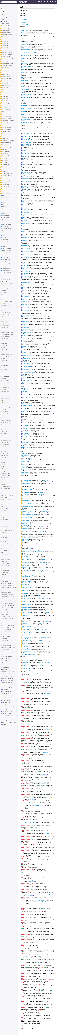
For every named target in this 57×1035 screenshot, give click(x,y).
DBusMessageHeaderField (7, 59)
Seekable (4, 261)
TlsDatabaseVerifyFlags (7, 180)
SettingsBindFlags (5, 149)
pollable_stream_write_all (7, 695)
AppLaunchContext (6, 279)
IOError (23, 660)
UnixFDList (4, 548)
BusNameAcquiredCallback (8, 594)
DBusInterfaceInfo (6, 316)
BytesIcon (4, 290)
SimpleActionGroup (6, 479)
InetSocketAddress (6, 413)
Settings (3, 466)
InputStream (4, 416)
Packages (4, 5)
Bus (3, 14)
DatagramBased (5, 217)
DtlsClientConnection (6, 224)
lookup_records (45, 598)
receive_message (39, 613)
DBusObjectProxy (6, 336)
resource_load (5, 704)
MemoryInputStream (6, 420)
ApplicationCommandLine (7, 283)
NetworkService (5, 444)
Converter (4, 208)
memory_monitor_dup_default (8, 687)
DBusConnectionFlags (6, 50)
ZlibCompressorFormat (7, 193)
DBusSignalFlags (5, 74)
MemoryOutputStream (7, 422)
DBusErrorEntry (5, 563)
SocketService (5, 506)
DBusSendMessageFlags (7, 70)
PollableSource (5, 453)
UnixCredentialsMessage (7, 546)
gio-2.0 (3, 8)
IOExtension (4, 389)
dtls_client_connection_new (7, 676)
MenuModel (4, 433)
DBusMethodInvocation (7, 327)
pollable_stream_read (6, 691)
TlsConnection (5, 535)
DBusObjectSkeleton (6, 338)
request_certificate (42, 629)
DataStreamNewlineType (7, 81)
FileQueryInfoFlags (6, 109)
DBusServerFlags (5, 72)
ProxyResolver (5, 257)
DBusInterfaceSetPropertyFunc (8, 609)
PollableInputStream (6, 248)
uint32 (51, 990)
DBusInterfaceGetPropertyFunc (8, 605)
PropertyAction (5, 455)
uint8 (22, 951)
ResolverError (25, 662)
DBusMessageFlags (6, 56)
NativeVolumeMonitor (6, 440)
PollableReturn (5, 138)
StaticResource (5, 581)
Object (46, 698)
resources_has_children (7, 711)
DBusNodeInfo (5, 330)
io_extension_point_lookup (7, 682)
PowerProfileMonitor (6, 252)
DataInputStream (5, 349)
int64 (47, 810)
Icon (3, 233)
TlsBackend (4, 266)
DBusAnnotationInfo (6, 308)
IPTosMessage (5, 405)
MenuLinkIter (4, 431)
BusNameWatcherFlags (7, 34)
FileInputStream (5, 376)
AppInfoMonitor (5, 277)
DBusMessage (5, 323)
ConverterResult (5, 41)
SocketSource (5, 508)
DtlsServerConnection (6, 228)
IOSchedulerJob (5, 398)
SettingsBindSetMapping (7, 645)
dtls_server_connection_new (8, 678)
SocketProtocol (5, 160)
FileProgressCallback (6, 629)
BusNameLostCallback (7, 598)
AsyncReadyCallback (6, 590)
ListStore (4, 418)
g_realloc (4, 724)
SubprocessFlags (5, 164)
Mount (3, 244)
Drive (3, 222)
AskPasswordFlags (6, 30)
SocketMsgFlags (5, 158)
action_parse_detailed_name (8, 671)
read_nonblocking (27, 956)
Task (3, 517)
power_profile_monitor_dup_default (9, 698)
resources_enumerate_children (8, 707)
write (38, 962)
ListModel (4, 237)
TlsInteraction (5, 539)
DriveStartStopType (6, 85)
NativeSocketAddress (6, 438)
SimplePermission (6, 486)
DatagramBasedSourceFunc (8, 625)
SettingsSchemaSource (7, 475)
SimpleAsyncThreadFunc (7, 656)
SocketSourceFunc (6, 658)
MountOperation (5, 435)
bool (30, 679)
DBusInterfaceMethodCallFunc (8, 607)
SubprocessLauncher (6, 515)
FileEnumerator (5, 367)
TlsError (24, 673)
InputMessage (5, 572)
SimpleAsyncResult (6, 482)
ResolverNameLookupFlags (8, 140)
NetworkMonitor (5, 246)
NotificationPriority (6, 131)
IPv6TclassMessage (6, 407)
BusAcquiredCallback (6, 592)
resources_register (6, 718)
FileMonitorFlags (5, 107)
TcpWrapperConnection (7, 521)
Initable (3, 235)
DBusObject (4, 213)
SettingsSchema (5, 471)
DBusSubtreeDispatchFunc (7, 618)
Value (48, 839)
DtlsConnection (5, 226)
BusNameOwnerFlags (6, 32)
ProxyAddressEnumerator (7, 460)
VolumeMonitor (5, 554)
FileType (4, 111)
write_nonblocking (27, 964)
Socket (3, 490)
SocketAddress (5, 493)
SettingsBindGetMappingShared (8, 643)
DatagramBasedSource (7, 354)
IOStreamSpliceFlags (6, 118)
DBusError (24, 659)
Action (3, 195)
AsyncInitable (5, 204)
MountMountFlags (6, 122)
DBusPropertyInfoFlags (7, 65)
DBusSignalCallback (6, 616)
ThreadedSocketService (7, 530)
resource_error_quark (6, 702)
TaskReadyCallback (6, 660)
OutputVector (5, 579)
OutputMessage (5, 576)
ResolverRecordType (6, 142)
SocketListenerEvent (6, 155)
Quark (27, 976)
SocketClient (4, 497)
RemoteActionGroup (6, 259)
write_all (48, 970)
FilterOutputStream (6, 387)
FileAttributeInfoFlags (6, 92)
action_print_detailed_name (8, 673)
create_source (32, 799)
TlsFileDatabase (5, 270)
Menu (3, 424)
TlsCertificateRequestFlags (7, 173)
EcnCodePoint (5, 87)
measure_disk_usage (46, 559)
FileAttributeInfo (5, 570)
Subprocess (4, 513)
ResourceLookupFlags (6, 147)
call (35, 498)
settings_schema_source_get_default (9, 722)
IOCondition (32, 796)
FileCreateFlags (5, 100)
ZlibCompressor (5, 557)
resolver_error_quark (6, 700)
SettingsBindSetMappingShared (8, 647)
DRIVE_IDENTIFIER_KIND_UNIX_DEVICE (9, 587)
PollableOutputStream (6, 250)
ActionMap (4, 200)
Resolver (4, 462)
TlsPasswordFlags (6, 184)
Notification (4, 446)
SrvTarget (4, 510)
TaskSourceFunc (5, 662)
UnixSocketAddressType (7, 191)
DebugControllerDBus (6, 356)
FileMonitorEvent (5, 105)
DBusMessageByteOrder (7, 54)
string (30, 691)
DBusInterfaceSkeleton (7, 319)
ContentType (4, 17)
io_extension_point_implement (8, 680)
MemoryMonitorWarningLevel (8, 120)
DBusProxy (4, 343)
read (39, 954)
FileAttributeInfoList (6, 363)
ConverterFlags (5, 39)
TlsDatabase (4, 537)
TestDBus (4, 524)
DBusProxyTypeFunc (6, 614)
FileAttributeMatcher (6, 365)
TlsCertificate (5, 532)
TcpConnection (5, 519)
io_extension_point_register (8, 684)
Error (39, 595)
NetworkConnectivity (6, 129)
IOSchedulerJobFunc (6, 634)
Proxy (3, 255)
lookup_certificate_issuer (26, 638)
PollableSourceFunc (6, 636)
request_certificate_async (26, 631)
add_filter (38, 758)
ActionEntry (4, 561)
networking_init (5, 689)
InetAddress (4, 409)
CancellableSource (6, 294)
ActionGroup (4, 197)
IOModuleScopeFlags (6, 116)
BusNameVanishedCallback (8, 601)
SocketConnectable (6, 264)
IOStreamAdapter (6, 402)
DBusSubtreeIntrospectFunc (8, 623)
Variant (33, 732)
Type (32, 760)
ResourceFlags (5, 144)
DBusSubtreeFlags (6, 76)
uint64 (28, 802)
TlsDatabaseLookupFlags (7, 178)
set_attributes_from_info (39, 551)
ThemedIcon (4, 526)
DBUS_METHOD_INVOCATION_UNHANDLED (11, 585)
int (21, 930)
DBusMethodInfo (5, 325)
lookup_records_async (25, 599)
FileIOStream (4, 369)
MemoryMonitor (5, 241)
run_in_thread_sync (29, 895)
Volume (3, 275)
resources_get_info (6, 709)
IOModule (4, 394)
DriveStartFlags (5, 83)
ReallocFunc (4, 638)
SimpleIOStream (5, 484)
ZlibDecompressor (6, 559)
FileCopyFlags (5, 98)
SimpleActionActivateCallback (8, 651)
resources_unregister (6, 720)
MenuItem (4, 429)
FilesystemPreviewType (7, 114)
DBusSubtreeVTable (6, 568)
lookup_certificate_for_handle (44, 637)
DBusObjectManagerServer (8, 334)
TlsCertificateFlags (6, 171)
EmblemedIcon (5, 360)
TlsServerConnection (6, 272)
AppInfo (3, 202)
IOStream (4, 400)
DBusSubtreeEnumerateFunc (8, 621)
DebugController (5, 219)
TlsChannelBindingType (7, 175)
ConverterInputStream (6, 299)
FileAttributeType (5, 96)
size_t (49, 836)
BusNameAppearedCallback (8, 596)
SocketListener (5, 504)
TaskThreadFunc (5, 665)
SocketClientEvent (5, 151)
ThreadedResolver (6, 528)
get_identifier (47, 693)
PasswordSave (5, 136)
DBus (3, 19)
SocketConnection (6, 499)
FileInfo (3, 374)
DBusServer (4, 345)
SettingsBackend (5, 468)
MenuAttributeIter (6, 427)
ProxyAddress (5, 457)
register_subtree (24, 461)
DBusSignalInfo (5, 347)
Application (4, 281)
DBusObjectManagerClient (7, 332)
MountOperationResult (7, 125)
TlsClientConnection (6, 268)
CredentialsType (5, 43)
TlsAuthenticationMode (7, 169)
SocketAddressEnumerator (7, 495)
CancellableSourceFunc (7, 603)
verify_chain (39, 640)
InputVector (4, 574)
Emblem (3, 358)
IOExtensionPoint (5, 391)
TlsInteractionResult (6, 182)
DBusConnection (5, 314)
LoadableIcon (5, 239)
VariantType (23, 849)
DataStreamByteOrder (7, 78)
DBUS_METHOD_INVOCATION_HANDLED (10, 583)
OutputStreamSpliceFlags (7, 133)
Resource (4, 464)
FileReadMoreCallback (6, 632)
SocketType (4, 162)
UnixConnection (5, 543)
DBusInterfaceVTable (6, 565)
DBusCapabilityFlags (6, 47)
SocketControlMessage (7, 502)
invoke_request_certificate (40, 631)
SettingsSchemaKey (6, 473)
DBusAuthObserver (6, 312)
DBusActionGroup (6, 305)
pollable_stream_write (6, 693)
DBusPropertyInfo (6, 341)
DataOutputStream (6, 352)
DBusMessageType (6, 61)
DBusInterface (5, 211)
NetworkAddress (5, 442)
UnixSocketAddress (6, 550)
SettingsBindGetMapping (7, 640)
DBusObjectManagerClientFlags (8, 63)
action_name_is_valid (6, 669)
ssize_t (28, 950)
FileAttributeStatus (6, 94)
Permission (4, 451)
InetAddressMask (5, 411)
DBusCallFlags (5, 45)
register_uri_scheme (40, 900)
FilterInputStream (5, 385)
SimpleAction (5, 477)
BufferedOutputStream (7, 288)
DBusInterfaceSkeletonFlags (8, 52)
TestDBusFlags (5, 166)
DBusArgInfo (4, 310)
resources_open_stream (7, 715)
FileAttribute (4, 21)
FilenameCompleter (6, 383)
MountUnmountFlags (6, 127)
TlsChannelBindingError (27, 668)
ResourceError (25, 665)
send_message (49, 613)
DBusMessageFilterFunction (8, 612)
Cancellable (4, 292)
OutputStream (5, 449)
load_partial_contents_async (29, 822)
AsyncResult (4, 206)
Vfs (2, 552)
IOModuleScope (5, 396)
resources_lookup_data (7, 713)
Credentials (4, 303)
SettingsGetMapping (6, 649)
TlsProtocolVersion (6, 186)
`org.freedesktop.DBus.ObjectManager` (29, 52)
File (2, 230)
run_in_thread (51, 894)
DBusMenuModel (5, 321)
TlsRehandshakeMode (6, 189)
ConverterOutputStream (7, 301)
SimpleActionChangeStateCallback (9, 654)
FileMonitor (4, 378)
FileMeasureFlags (5, 103)
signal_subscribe (24, 530)
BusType (4, 36)
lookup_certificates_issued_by (41, 638)
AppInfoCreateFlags (6, 25)
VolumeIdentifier (5, 23)
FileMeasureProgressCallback (8, 627)
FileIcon (3, 371)
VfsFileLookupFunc (6, 667)
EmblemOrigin (5, 89)
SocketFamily (4, 153)
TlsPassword (4, 541)
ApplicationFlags (5, 28)
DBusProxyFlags (5, 67)
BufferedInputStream (6, 285)
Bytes (27, 1001)
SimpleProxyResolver (6, 488)
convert (41, 492)
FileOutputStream (5, 380)
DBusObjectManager (6, 215)
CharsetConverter (6, 297)
